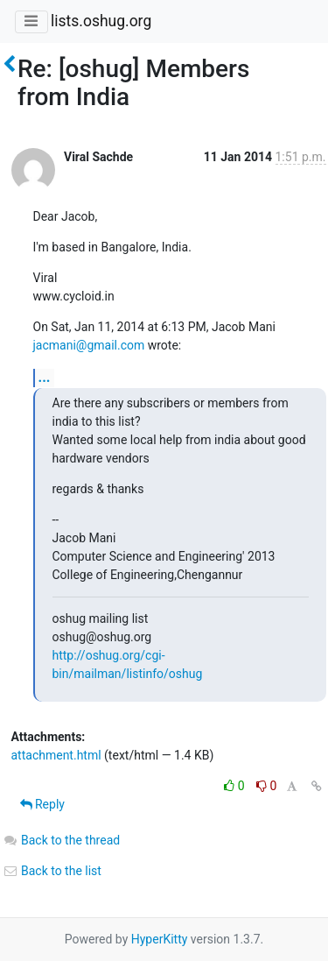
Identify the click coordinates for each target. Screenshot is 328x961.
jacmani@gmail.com (89, 345)
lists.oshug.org (101, 21)
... (44, 377)
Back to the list (52, 871)
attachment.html (56, 755)
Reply (42, 804)
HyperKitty (159, 939)
